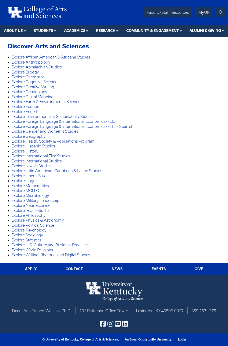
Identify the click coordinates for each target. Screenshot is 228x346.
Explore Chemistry (27, 77)
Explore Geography (28, 136)
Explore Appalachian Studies (36, 67)
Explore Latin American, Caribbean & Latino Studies (56, 171)
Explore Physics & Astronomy (37, 220)
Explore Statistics (26, 240)
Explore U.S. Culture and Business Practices (50, 245)
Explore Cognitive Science (34, 82)
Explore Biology (25, 72)
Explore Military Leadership (35, 200)
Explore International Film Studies (40, 156)
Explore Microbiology (30, 195)
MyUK (204, 12)
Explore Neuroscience (30, 205)
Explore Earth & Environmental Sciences (46, 101)
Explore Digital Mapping (32, 97)
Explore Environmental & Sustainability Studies (52, 116)
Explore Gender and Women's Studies (44, 131)
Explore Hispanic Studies (33, 146)
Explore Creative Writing (32, 87)
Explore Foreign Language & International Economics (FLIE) (63, 121)
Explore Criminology (29, 92)
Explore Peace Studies (31, 210)
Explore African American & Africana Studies (50, 57)
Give (199, 269)
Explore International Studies (36, 161)
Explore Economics (28, 106)
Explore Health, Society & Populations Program (53, 141)
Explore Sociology (27, 235)
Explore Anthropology (30, 62)
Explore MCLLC (25, 190)
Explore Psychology (29, 230)
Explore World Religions (32, 250)
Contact (74, 269)
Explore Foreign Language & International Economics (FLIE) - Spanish (72, 126)
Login (182, 339)
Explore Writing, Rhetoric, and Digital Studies (50, 255)
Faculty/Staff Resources (168, 12)
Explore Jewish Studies (31, 166)
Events (159, 269)
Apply (31, 269)
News (117, 269)
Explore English (24, 111)
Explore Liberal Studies (31, 176)
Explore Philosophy (28, 215)
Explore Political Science (32, 225)
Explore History (24, 151)
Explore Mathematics (30, 186)
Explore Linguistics (27, 180)
